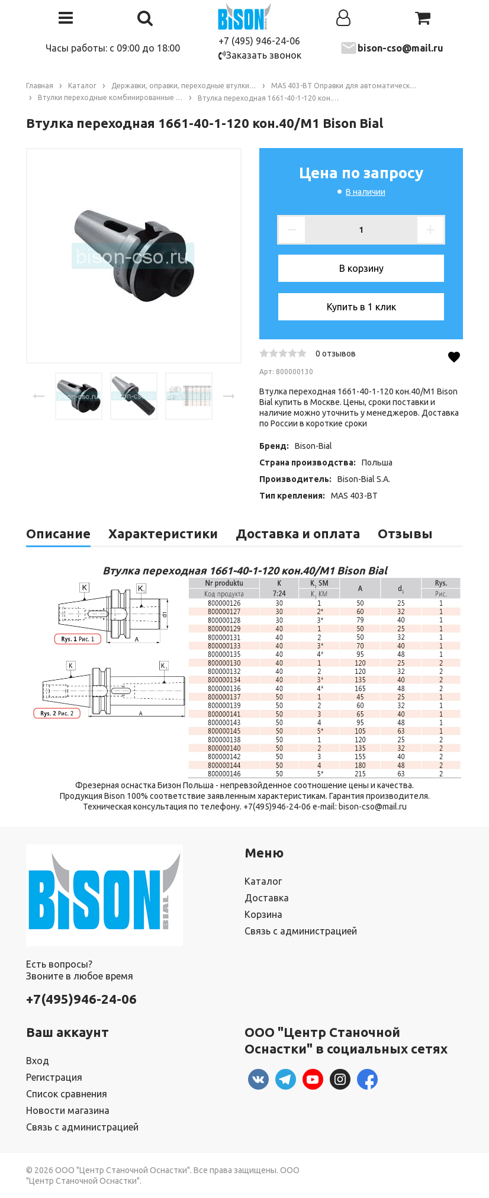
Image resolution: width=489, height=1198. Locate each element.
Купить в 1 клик (361, 306)
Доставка (266, 897)
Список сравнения (66, 1093)
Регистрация (54, 1077)
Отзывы (405, 533)
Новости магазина (68, 1110)
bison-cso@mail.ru (400, 48)
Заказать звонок (259, 55)
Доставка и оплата (298, 533)
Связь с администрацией (300, 931)
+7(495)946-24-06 (81, 998)
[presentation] (39, 396)
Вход (37, 1060)
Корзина (263, 914)
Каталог (263, 881)
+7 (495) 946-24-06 (259, 41)
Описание (58, 533)
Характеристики (163, 533)
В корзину (361, 268)
